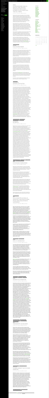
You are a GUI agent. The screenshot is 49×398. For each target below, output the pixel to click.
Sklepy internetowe (37, 26)
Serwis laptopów (18, 83)
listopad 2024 (37, 12)
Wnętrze (14, 239)
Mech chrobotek (18, 241)
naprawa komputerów (16, 119)
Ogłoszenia (36, 23)
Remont (36, 24)
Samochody (36, 25)
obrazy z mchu (20, 277)
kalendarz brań (20, 72)
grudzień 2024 (2, 24)
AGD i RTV (14, 278)
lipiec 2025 (36, 7)
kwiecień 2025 (37, 9)
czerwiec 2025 (2, 18)
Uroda (14, 196)
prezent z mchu (24, 277)
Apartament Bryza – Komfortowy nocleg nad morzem (9, 0)
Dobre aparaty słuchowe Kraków (21, 368)
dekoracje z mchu (16, 276)
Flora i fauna (14, 45)
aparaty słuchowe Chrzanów (17, 389)
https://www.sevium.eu (16, 44)
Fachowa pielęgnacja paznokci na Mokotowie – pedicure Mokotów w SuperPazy (21, 200)
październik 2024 (37, 13)
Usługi (14, 161)
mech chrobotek (15, 277)
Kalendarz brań (18, 47)
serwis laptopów (22, 120)
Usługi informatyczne (16, 82)
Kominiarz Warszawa (20, 163)
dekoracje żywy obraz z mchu (22, 276)
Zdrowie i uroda (15, 366)
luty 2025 (36, 10)
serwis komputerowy (16, 120)
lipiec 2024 (36, 15)
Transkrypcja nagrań (20, 324)
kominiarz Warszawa (15, 186)
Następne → (24, 393)
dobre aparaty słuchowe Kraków (17, 390)
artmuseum (19, 13)
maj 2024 (36, 16)
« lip (36, 45)
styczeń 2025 (37, 11)
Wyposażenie (37, 31)
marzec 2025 (2, 21)
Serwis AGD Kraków (19, 279)
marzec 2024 (2, 30)
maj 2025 (36, 8)
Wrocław (36, 30)
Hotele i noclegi (37, 22)
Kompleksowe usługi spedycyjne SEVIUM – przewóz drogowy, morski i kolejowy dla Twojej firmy (20, 9)
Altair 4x (16, 122)
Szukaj (1, 14)
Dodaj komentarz (24, 13)
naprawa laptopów (15, 113)
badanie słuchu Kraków (24, 389)
